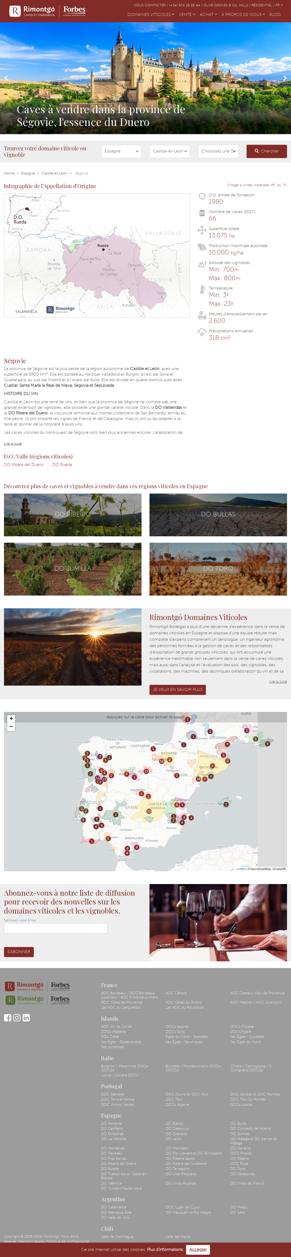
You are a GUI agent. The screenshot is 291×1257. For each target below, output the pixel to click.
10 (198, 779)
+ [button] (11, 719)
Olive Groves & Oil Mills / (227, 5)
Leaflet (241, 868)
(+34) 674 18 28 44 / (186, 5)
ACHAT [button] (208, 15)
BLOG (276, 14)
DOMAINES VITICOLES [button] (150, 15)
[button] (6, 78)
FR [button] (279, 5)
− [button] (11, 727)
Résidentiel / (264, 5)
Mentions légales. (31, 1241)
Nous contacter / (151, 5)
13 (97, 778)
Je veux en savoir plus (177, 690)
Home (9, 173)
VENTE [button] (187, 15)
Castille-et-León (54, 173)
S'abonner (18, 952)
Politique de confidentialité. (68, 1241)
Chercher (267, 151)
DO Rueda (62, 465)
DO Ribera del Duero (23, 465)
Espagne (28, 173)
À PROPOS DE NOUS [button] (243, 15)
